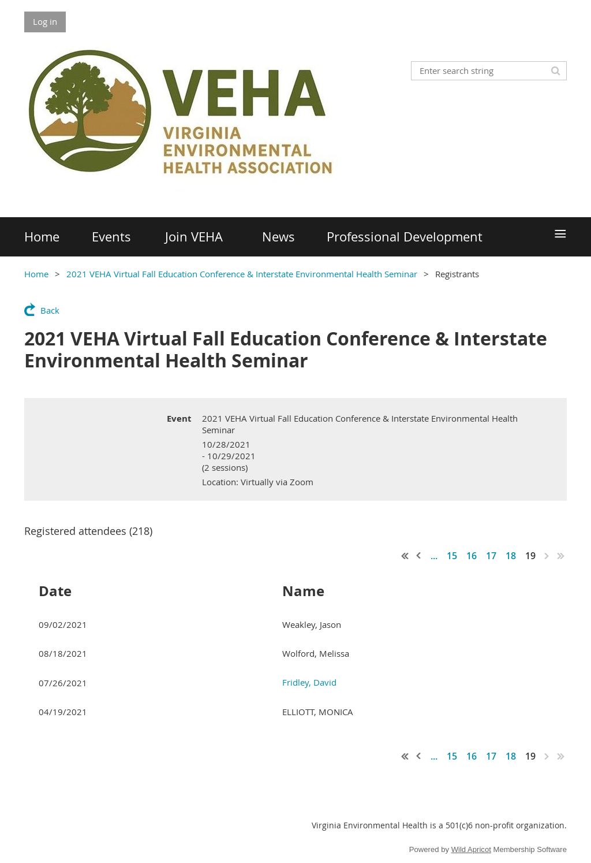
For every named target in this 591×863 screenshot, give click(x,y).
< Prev (419, 555)
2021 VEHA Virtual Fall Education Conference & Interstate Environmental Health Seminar (241, 274)
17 (491, 555)
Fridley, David (309, 682)
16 (471, 555)
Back (49, 310)
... (434, 555)
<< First (405, 555)
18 (511, 555)
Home (36, 274)
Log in (45, 21)
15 (452, 555)
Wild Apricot (471, 849)
